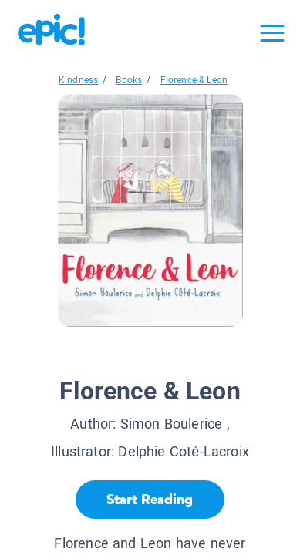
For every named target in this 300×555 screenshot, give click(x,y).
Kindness (78, 80)
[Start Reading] (150, 499)
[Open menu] (272, 33)
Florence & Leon (194, 80)
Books (129, 80)
